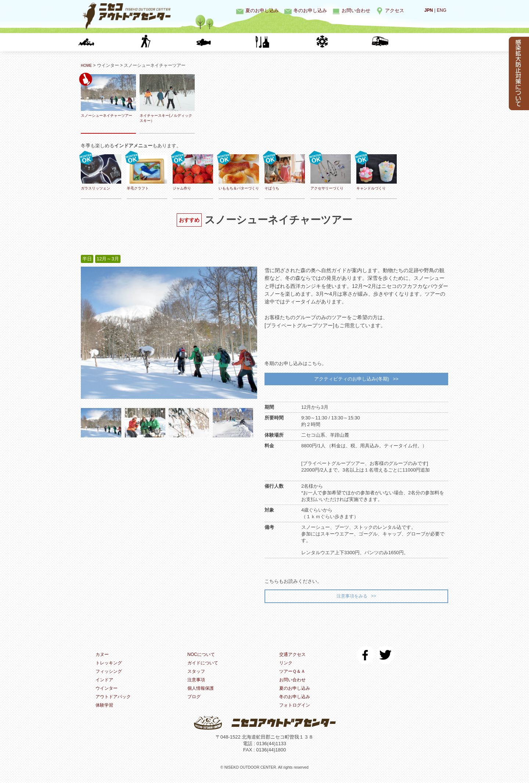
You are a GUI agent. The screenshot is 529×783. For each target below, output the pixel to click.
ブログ (194, 702)
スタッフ (196, 676)
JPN (427, 10)
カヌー (110, 42)
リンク (286, 667)
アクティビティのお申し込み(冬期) (351, 380)
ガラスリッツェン (101, 172)
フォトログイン (296, 711)
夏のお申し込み (262, 10)
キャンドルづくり (376, 172)
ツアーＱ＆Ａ (293, 676)
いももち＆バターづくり (239, 175)
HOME (87, 65)
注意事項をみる (351, 599)
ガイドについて (204, 667)
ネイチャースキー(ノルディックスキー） (167, 98)
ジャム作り (193, 172)
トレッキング (169, 42)
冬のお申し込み (310, 10)
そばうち (284, 172)
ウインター (345, 42)
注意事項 (196, 685)
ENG (441, 10)
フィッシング (227, 42)
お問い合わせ (356, 10)
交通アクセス (293, 658)
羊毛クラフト (147, 172)
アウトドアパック (115, 702)
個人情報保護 (201, 693)
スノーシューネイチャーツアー (108, 98)
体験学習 (404, 42)
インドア (286, 42)
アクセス (394, 10)
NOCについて (202, 658)
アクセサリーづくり (330, 172)
